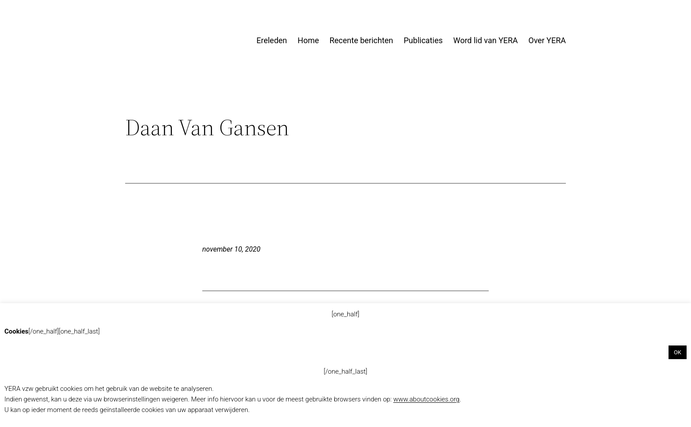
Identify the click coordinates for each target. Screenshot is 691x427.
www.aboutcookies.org (426, 399)
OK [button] (677, 352)
